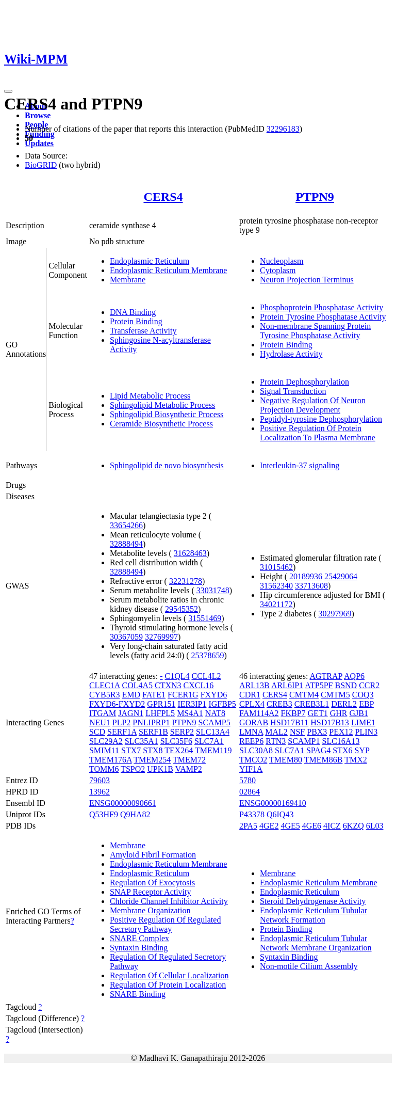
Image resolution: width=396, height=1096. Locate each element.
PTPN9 (314, 196)
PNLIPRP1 (151, 722)
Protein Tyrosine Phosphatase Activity (323, 316)
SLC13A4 (212, 731)
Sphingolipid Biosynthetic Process (166, 414)
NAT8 (215, 713)
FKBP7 (293, 713)
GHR (339, 713)
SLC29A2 (106, 741)
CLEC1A (104, 685)
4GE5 (290, 825)
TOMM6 (104, 769)
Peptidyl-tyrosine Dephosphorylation (321, 419)
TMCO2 (253, 759)
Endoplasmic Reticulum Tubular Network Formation (313, 915)
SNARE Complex (139, 938)
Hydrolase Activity (291, 354)
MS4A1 (190, 713)
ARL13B (254, 685)
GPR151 (161, 704)
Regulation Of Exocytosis (152, 882)
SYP (362, 750)
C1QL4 (177, 676)
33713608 (311, 585)
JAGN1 (130, 713)
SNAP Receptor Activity (150, 891)
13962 (99, 791)
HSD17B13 (329, 722)
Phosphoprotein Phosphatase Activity (321, 307)
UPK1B (160, 769)
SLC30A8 (256, 750)
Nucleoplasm (281, 261)
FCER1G (183, 694)
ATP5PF (319, 685)
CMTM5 (335, 694)
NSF (297, 731)
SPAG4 (318, 750)
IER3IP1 (191, 704)
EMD (131, 694)
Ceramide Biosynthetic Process (161, 423)
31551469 (204, 618)
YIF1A (250, 769)
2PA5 (248, 825)
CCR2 (369, 685)
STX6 (342, 750)
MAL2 (276, 731)
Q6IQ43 (280, 814)
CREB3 (279, 704)
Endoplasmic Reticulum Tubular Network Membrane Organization (316, 943)
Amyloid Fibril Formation (153, 854)
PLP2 (121, 722)
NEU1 (99, 722)
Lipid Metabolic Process (150, 395)
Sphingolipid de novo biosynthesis (167, 465)
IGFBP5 (222, 704)
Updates (39, 143)
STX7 (131, 750)
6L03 (375, 825)
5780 (247, 780)
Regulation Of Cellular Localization (169, 975)
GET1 (318, 713)
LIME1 (363, 722)
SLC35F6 (176, 741)
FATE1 (154, 694)
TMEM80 (285, 759)
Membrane (127, 279)
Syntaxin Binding (139, 947)
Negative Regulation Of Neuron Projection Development (313, 405)
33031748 (212, 590)
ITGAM (102, 713)
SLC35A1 (141, 741)
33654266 (126, 525)
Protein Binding (136, 321)
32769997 (161, 636)
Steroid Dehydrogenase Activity (313, 901)
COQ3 (363, 694)
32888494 (126, 543)
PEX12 (341, 731)
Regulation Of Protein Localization (168, 984)
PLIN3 (366, 731)
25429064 (340, 576)
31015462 (276, 567)
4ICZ (332, 825)
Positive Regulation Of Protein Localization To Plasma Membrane (317, 433)
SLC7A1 (209, 741)
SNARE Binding (138, 994)
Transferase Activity (143, 330)
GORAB (253, 722)
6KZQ (353, 825)
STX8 (152, 750)
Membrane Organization (150, 910)
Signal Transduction (293, 391)
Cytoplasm (277, 270)
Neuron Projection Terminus (307, 279)
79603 (99, 780)
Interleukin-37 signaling (299, 465)
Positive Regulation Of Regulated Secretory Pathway (165, 924)
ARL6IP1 (287, 685)
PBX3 (317, 731)
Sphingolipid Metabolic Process (162, 405)
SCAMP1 (304, 741)
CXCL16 (199, 685)
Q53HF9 (103, 814)
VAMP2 (188, 769)
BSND (346, 685)
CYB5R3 (104, 694)
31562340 (276, 585)
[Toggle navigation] (8, 91)
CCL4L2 (206, 676)
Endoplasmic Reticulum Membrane (168, 270)
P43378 (252, 814)
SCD (97, 731)
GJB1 (358, 713)
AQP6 (354, 676)
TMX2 (355, 759)
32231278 (185, 581)
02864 (249, 791)
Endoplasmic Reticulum (149, 261)
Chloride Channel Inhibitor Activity (169, 901)
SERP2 (182, 731)
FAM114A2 (258, 713)
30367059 (126, 636)
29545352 (181, 609)
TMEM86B (323, 759)
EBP (366, 704)
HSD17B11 (289, 722)
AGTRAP (325, 676)
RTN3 (276, 741)
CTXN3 (168, 685)
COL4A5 (137, 685)
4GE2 (268, 825)
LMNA (251, 731)
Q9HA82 (135, 814)
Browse (38, 115)
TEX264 (178, 750)
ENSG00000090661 (122, 803)
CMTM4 (304, 694)
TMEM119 (213, 750)
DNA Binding (133, 312)
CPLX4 (252, 704)
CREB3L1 (311, 704)
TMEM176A (110, 759)
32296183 (283, 128)
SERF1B (153, 731)
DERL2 (344, 704)
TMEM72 (189, 759)
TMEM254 (152, 759)
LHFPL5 (160, 713)
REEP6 (251, 741)
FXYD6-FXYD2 (117, 704)
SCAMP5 (214, 722)
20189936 (305, 576)
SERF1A (122, 731)
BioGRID (41, 165)
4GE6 (311, 825)
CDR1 (249, 694)
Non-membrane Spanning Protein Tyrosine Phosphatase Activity (315, 331)
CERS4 (163, 196)
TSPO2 (133, 769)
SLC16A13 (341, 741)
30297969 (335, 613)
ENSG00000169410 (272, 803)
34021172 (276, 604)
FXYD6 (214, 694)
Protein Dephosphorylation (304, 381)
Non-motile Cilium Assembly (308, 966)
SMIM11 (104, 750)
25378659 (207, 655)
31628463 (190, 553)
